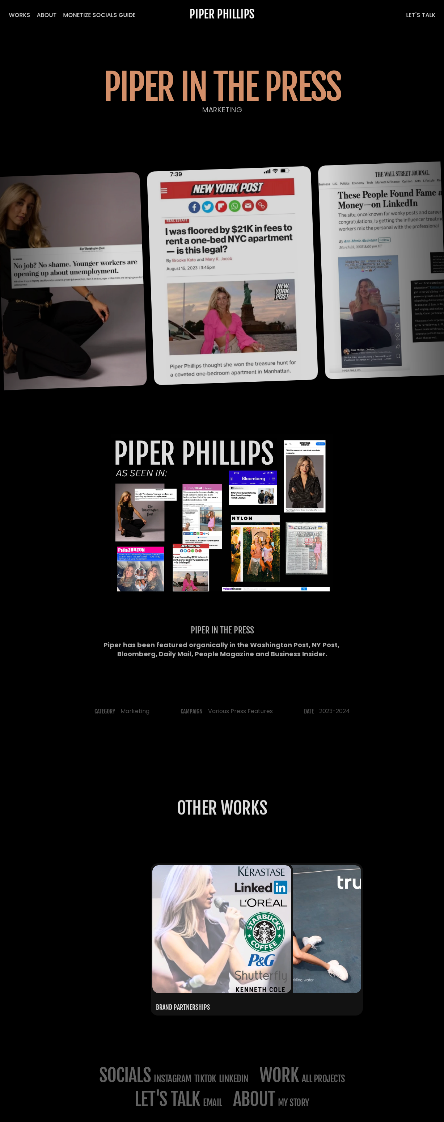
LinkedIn (234, 1078)
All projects (323, 1078)
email (212, 1102)
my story (293, 1102)
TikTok (205, 1078)
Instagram (172, 1078)
